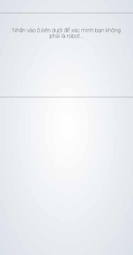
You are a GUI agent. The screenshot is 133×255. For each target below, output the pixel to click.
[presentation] (70, 65)
